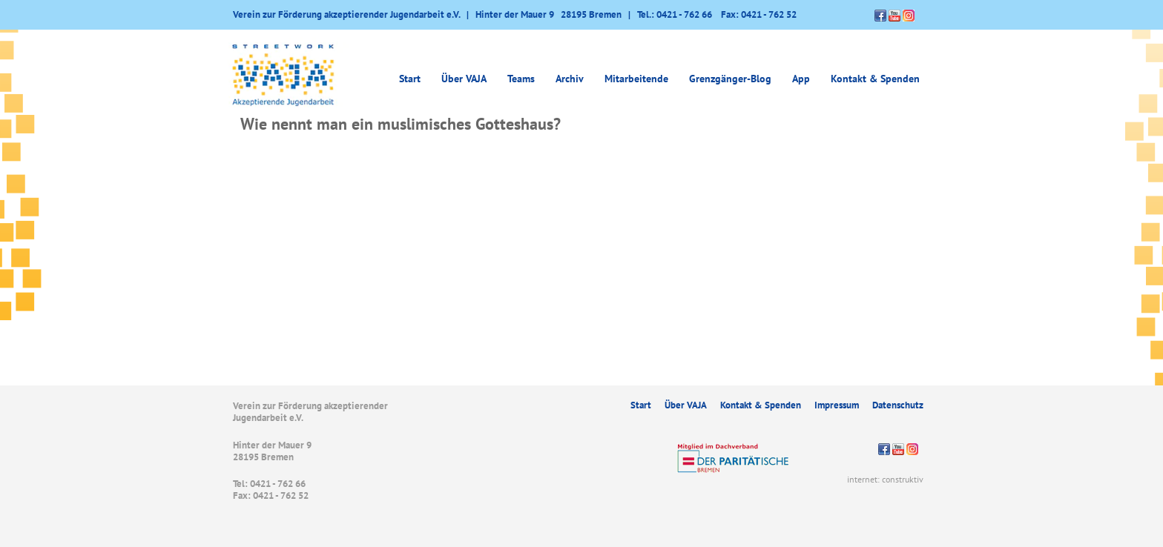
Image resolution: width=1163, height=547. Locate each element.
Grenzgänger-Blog (730, 78)
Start (410, 78)
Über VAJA (464, 78)
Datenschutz (897, 405)
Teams (521, 78)
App (801, 78)
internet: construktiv (885, 479)
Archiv (570, 78)
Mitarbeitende (636, 78)
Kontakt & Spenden (875, 78)
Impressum (836, 405)
